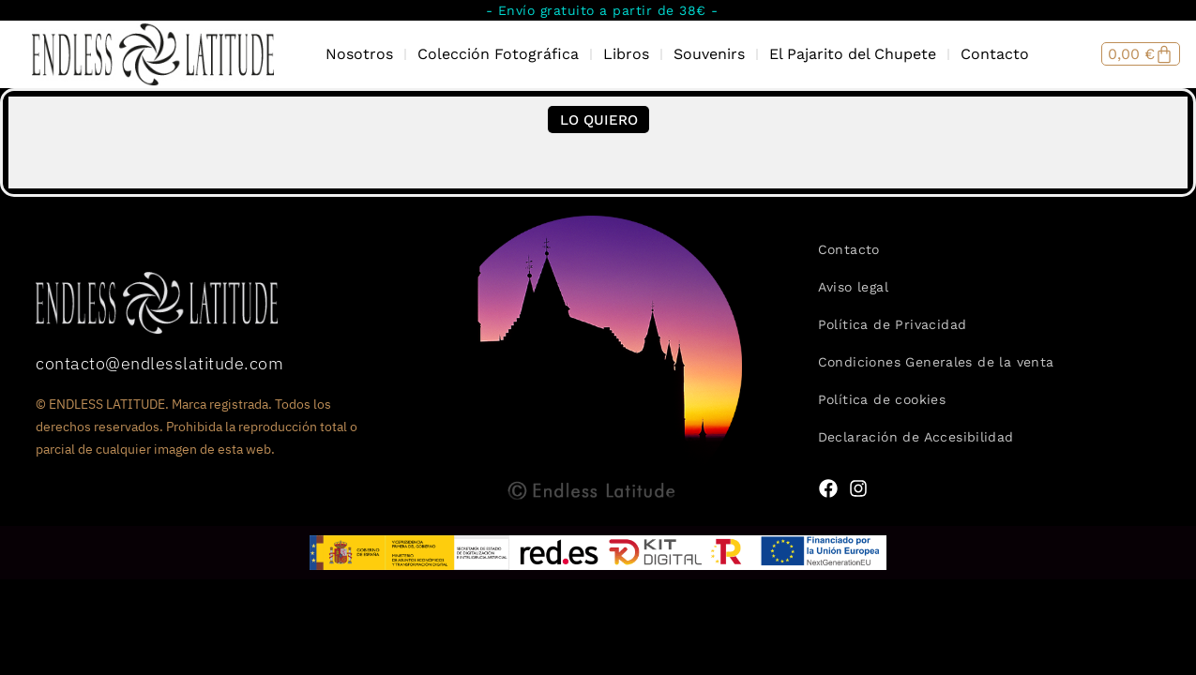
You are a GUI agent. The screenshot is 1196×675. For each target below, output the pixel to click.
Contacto (995, 54)
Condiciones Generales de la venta (936, 361)
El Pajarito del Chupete (852, 54)
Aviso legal (853, 286)
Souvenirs (709, 54)
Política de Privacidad (892, 324)
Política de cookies (882, 399)
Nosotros (359, 54)
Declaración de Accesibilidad (916, 436)
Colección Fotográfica (498, 54)
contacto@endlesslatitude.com (159, 363)
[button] (598, 119)
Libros (626, 54)
